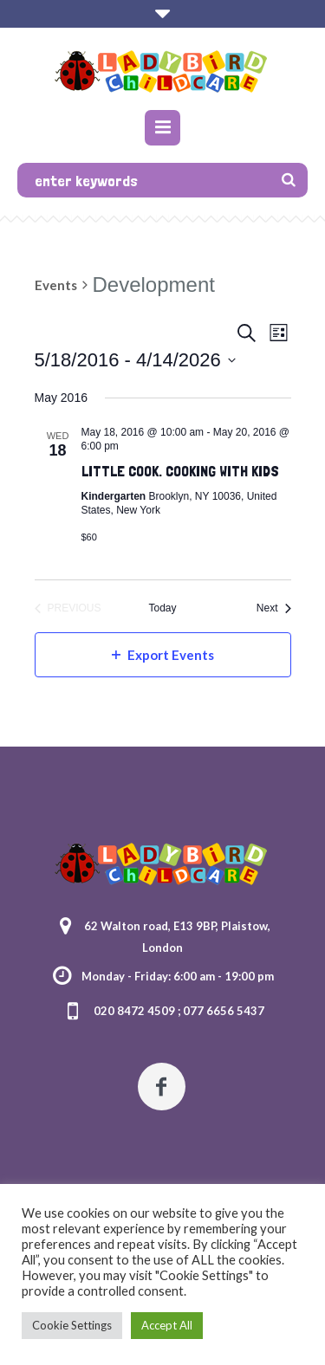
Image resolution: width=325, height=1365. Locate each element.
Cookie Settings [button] (72, 1325)
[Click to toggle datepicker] (135, 360)
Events (56, 285)
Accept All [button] (166, 1325)
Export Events (163, 655)
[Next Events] (274, 608)
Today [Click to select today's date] (162, 608)
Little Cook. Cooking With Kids (180, 471)
